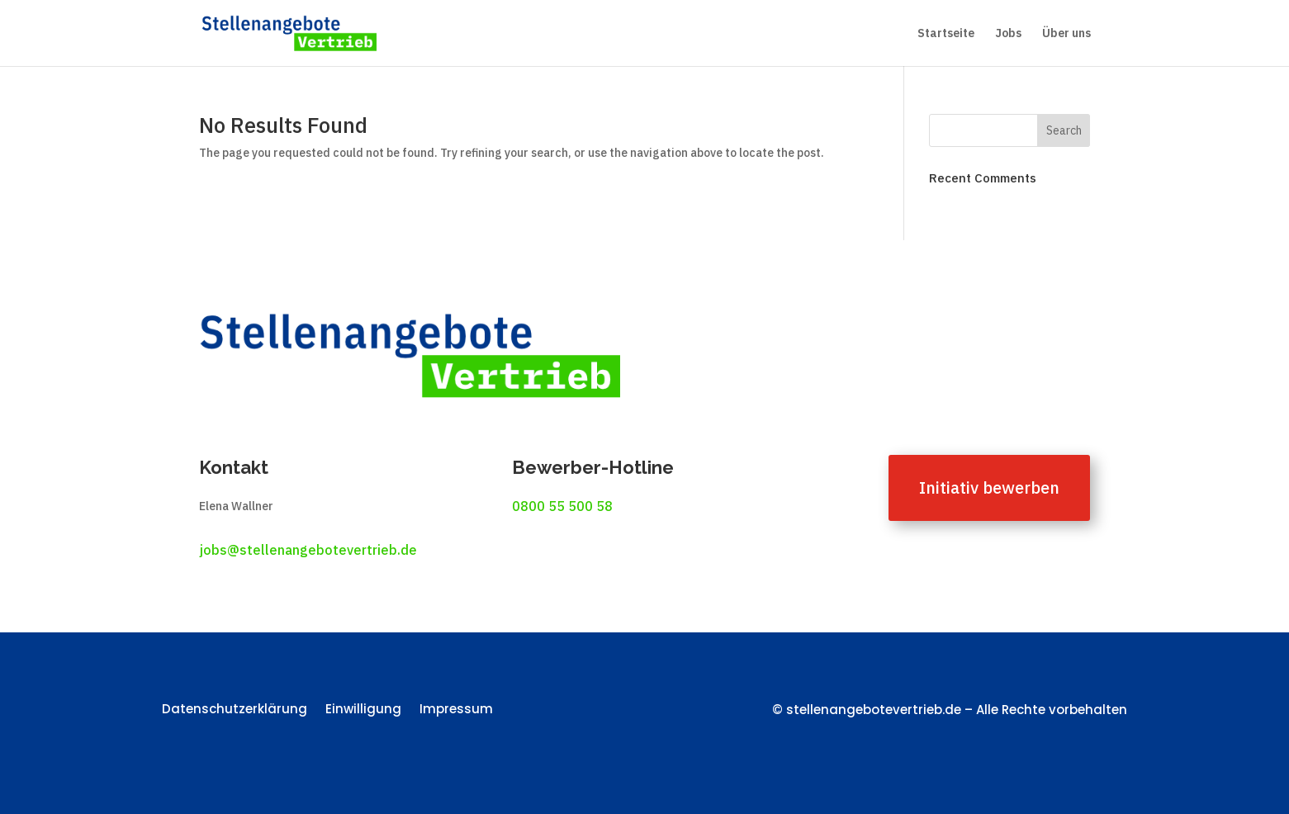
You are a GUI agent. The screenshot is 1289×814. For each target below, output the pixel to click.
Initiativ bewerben (989, 487)
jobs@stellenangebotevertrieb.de (308, 550)
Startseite (945, 33)
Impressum (456, 710)
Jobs (1008, 33)
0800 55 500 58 (562, 506)
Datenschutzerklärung (234, 710)
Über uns (1066, 33)
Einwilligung (363, 710)
